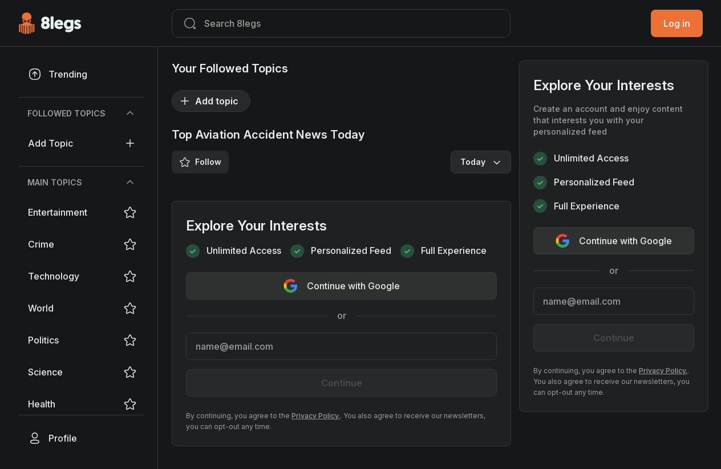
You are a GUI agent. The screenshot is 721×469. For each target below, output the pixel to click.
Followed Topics (82, 113)
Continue (341, 383)
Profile (52, 438)
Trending (57, 74)
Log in (676, 23)
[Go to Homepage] (50, 23)
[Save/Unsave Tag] (130, 212)
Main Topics (82, 182)
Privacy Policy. (315, 415)
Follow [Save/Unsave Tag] (200, 162)
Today (482, 162)
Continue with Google (341, 286)
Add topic (82, 143)
